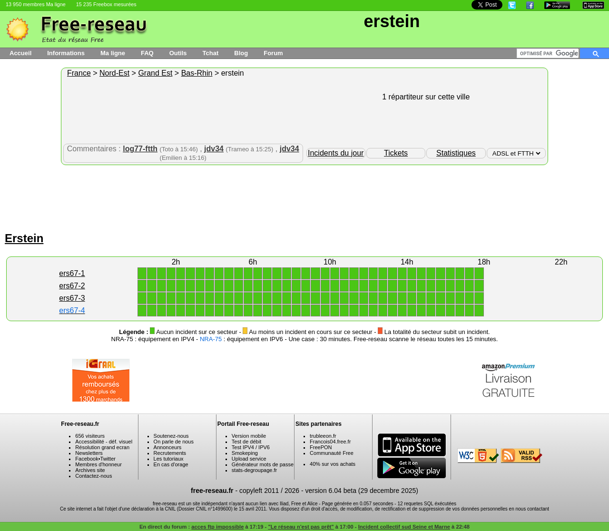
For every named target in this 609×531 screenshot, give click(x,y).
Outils (178, 53)
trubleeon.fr (323, 436)
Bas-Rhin (197, 73)
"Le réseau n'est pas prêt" (301, 527)
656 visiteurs (90, 436)
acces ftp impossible (217, 527)
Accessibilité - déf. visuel (103, 441)
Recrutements (170, 453)
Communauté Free (332, 453)
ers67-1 (72, 273)
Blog (241, 53)
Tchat (211, 53)
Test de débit (246, 441)
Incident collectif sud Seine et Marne (404, 527)
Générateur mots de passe (263, 464)
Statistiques (456, 153)
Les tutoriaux (169, 459)
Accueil (20, 53)
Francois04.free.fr (330, 441)
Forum (273, 53)
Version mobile (249, 436)
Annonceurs (168, 447)
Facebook (86, 459)
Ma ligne (112, 53)
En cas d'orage (171, 464)
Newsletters (88, 453)
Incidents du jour (335, 153)
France (79, 73)
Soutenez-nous (171, 436)
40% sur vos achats (332, 464)
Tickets (396, 153)
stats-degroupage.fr (254, 470)
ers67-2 (72, 286)
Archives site (90, 470)
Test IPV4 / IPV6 (251, 447)
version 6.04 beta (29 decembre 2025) (361, 490)
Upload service (249, 459)
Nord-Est (114, 73)
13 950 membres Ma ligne (36, 4)
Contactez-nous (93, 476)
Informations (66, 53)
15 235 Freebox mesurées (106, 4)
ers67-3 (72, 298)
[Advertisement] (304, 196)
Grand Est (155, 73)
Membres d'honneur (98, 464)
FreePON (321, 447)
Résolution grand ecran (102, 447)
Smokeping (245, 453)
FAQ (147, 53)
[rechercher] (549, 53)
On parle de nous (174, 441)
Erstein (24, 238)
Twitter (108, 459)
